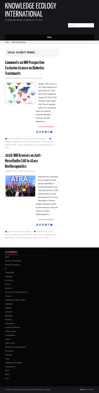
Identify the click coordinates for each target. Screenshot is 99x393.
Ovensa (45, 142)
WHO (7, 370)
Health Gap (33, 235)
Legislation (9, 304)
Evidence (8, 288)
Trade (7, 359)
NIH (28, 142)
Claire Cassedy (36, 78)
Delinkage (9, 276)
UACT (40, 238)
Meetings (8, 320)
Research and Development (15, 347)
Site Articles (9, 351)
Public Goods (10, 343)
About (7, 257)
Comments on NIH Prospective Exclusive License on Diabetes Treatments (24, 68)
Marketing (8, 316)
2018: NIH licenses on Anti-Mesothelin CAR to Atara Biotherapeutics (23, 161)
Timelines (8, 355)
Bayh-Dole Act (42, 231)
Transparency (10, 367)
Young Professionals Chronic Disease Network (34, 145)
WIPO (7, 374)
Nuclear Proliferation (12, 327)
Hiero (82, 390)
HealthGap (16, 142)
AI (6, 269)
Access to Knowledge (13, 261)
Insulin (23, 142)
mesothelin (47, 235)
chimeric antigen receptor (14, 235)
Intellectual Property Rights (15, 300)
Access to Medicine (15, 139)
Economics (9, 280)
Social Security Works (29, 238)
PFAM (18, 238)
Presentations (10, 335)
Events (7, 284)
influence (8, 296)
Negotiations (9, 323)
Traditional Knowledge (13, 363)
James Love (30, 171)
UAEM (46, 238)
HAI (26, 235)
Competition (9, 272)
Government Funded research (35, 139)
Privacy (8, 339)
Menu (49, 37)
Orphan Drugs (10, 331)
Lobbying (8, 312)
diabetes (8, 142)
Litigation (8, 308)
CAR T (51, 231)
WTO (7, 378)
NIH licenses (36, 142)
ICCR (40, 235)
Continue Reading (47, 127)
